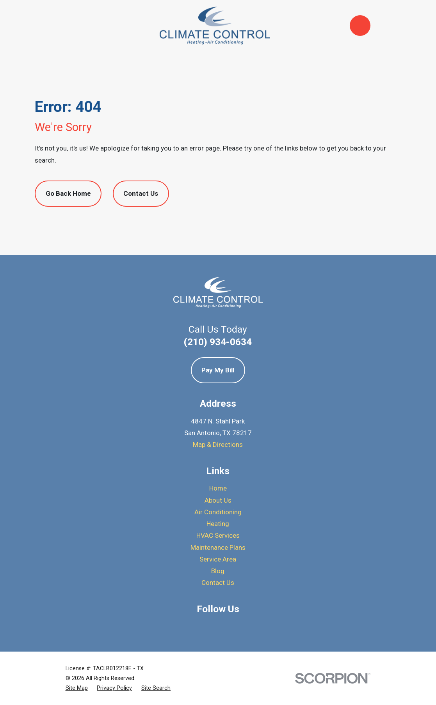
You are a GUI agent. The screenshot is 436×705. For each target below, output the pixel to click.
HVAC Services (218, 535)
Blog (217, 571)
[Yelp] (218, 625)
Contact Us (140, 193)
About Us (218, 500)
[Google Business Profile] (197, 625)
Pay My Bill (217, 370)
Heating (217, 524)
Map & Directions (218, 444)
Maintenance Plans (218, 547)
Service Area (217, 559)
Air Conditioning (218, 512)
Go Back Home (68, 193)
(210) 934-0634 (218, 341)
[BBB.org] (238, 625)
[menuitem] (77, 688)
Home (218, 488)
